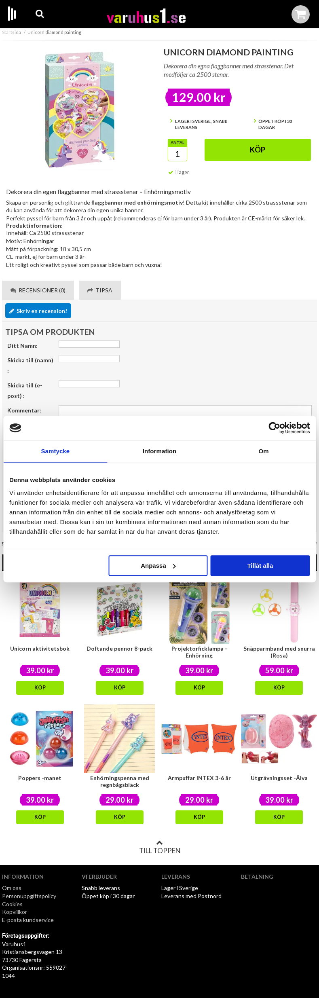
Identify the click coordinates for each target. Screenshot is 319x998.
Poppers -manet (39, 777)
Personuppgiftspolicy (29, 895)
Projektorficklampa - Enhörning (199, 652)
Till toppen (159, 847)
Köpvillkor (14, 911)
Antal (177, 142)
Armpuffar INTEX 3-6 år (199, 777)
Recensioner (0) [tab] (38, 290)
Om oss (11, 887)
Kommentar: (24, 410)
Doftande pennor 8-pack (119, 648)
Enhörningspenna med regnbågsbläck (119, 781)
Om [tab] (264, 451)
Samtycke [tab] (55, 451)
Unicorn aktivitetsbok (40, 648)
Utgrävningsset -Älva (279, 777)
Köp (257, 149)
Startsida (11, 32)
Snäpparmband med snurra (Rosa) (279, 652)
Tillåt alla (260, 565)
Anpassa (158, 565)
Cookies (12, 904)
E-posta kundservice (28, 919)
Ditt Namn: (22, 345)
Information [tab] (160, 451)
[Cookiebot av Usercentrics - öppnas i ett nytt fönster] (274, 428)
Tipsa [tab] (99, 290)
